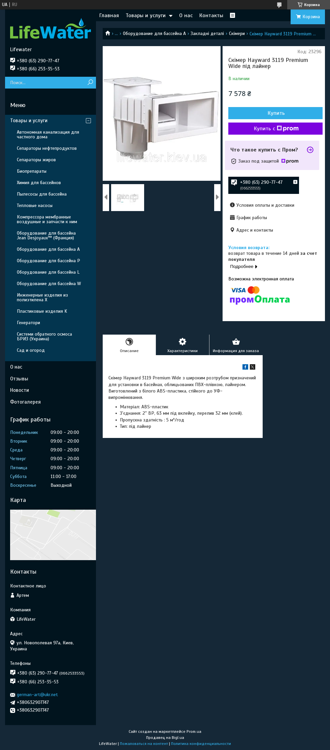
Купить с (276, 128)
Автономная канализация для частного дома (48, 134)
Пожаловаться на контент (144, 743)
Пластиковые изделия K (42, 311)
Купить (276, 113)
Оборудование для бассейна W (49, 283)
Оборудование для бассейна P (48, 261)
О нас (186, 15)
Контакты (211, 15)
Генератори (28, 323)
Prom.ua (194, 731)
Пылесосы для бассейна (42, 194)
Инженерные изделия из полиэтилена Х (42, 297)
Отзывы (19, 379)
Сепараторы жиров (36, 160)
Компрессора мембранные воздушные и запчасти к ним (47, 219)
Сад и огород (31, 350)
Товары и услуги (146, 15)
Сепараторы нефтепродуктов (47, 148)
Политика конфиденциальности (201, 743)
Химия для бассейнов (39, 182)
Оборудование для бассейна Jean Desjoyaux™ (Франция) (46, 235)
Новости (19, 390)
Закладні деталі (207, 33)
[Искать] (90, 83)
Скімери (237, 33)
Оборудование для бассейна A (154, 33)
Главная (109, 15)
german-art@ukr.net (37, 694)
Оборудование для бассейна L (48, 272)
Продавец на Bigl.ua (165, 737)
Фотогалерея (25, 402)
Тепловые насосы (35, 205)
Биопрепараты (31, 171)
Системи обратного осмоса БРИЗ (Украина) (44, 336)
